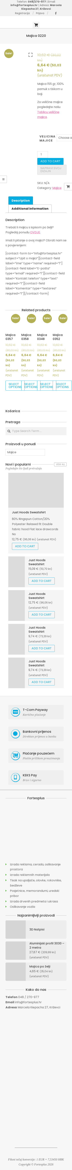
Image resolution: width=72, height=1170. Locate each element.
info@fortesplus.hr (28, 1002)
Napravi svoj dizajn (50, 169)
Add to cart (50, 161)
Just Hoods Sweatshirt (29, 512)
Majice (57, 188)
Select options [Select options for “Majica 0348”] (46, 385)
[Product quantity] (42, 154)
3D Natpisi (36, 929)
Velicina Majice (47, 139)
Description (21, 200)
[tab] (20, 200)
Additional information (30, 209)
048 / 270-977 (28, 997)
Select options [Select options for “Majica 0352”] (62, 385)
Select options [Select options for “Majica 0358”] (30, 385)
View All (60, 464)
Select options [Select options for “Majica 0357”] (15, 385)
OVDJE (35, 232)
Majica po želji (39, 966)
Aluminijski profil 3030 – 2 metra (46, 945)
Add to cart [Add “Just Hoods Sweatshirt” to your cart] (25, 546)
